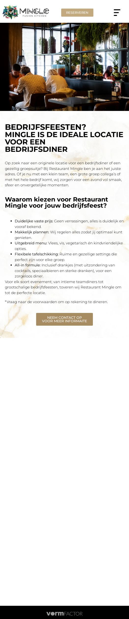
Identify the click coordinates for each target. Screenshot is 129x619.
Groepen (64, 498)
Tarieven (64, 491)
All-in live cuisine (64, 524)
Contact (65, 531)
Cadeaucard (64, 504)
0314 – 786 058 (66, 392)
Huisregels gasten (64, 538)
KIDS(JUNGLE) (64, 518)
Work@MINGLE (64, 485)
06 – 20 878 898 (66, 398)
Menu (64, 511)
